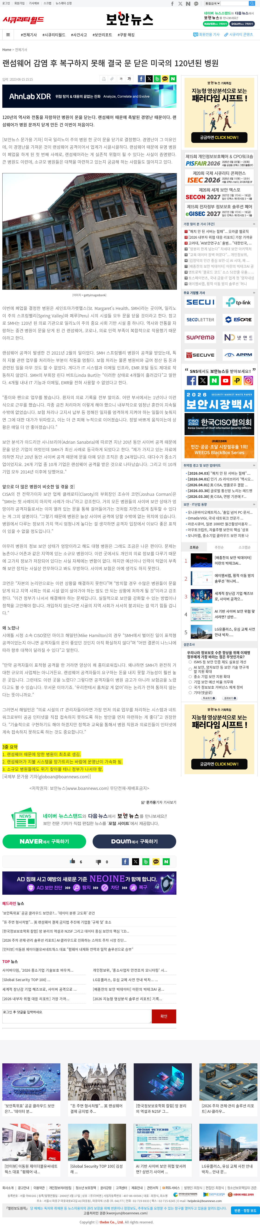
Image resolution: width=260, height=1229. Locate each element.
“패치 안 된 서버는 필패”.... (219, 473)
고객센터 (121, 1187)
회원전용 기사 (209, 34)
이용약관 (39, 1187)
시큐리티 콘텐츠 (241, 34)
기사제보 (34, 3)
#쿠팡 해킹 (126, 34)
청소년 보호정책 (86, 1187)
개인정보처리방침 (60, 1187)
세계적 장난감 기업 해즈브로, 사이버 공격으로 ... (39, 989)
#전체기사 (29, 34)
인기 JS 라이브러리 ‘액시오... (221, 479)
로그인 (6, 3)
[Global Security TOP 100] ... (26, 979)
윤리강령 (105, 1187)
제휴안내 (137, 1187)
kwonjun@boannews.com (127, 1213)
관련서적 (152, 1187)
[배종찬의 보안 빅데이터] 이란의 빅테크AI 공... (128, 989)
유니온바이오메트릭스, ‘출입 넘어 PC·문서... (220, 512)
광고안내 (23, 1187)
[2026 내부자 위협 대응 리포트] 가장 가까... (35, 998)
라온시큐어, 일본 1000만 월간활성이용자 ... (219, 523)
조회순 (194, 547)
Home (6, 49)
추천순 (219, 547)
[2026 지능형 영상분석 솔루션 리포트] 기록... (127, 998)
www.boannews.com (87, 788)
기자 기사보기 (158, 802)
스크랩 (47, 3)
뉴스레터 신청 (64, 3)
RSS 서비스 (173, 1187)
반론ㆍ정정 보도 (245, 1210)
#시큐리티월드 (53, 34)
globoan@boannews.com (63, 776)
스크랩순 (245, 547)
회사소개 (7, 1187)
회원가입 (19, 3)
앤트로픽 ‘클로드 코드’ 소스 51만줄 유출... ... (221, 272)
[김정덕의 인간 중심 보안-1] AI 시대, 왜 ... (218, 260)
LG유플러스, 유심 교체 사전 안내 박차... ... (125, 979)
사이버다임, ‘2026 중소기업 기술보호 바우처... (38, 970)
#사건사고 (79, 34)
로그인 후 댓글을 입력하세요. (77, 1016)
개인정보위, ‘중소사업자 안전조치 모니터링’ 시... (130, 970)
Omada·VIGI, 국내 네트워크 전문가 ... (215, 518)
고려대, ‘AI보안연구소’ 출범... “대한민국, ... (220, 243)
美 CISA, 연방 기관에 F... (217, 496)
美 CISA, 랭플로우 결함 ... (218, 484)
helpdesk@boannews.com (205, 1201)
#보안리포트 (102, 34)
